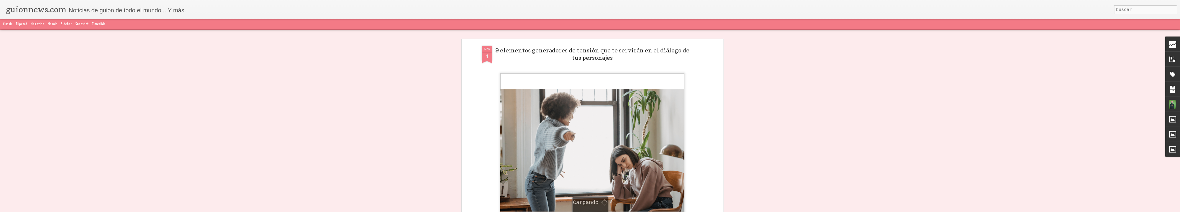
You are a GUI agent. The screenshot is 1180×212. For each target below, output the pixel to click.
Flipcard (21, 24)
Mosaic (52, 24)
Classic (7, 24)
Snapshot (81, 24)
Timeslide (99, 24)
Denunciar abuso (729, 208)
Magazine (37, 24)
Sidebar (66, 24)
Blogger (707, 208)
